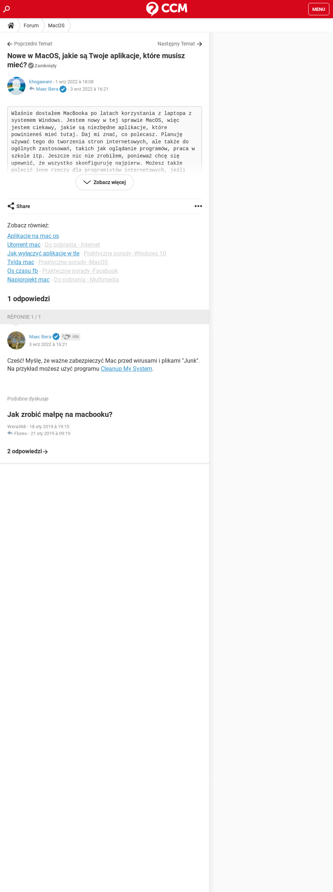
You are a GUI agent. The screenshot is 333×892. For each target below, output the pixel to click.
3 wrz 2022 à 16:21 (89, 89)
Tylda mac (20, 262)
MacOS (56, 25)
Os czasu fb (22, 270)
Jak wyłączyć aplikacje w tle (43, 253)
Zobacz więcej (109, 182)
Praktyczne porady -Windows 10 (125, 253)
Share (23, 206)
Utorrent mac (23, 244)
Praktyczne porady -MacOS (73, 262)
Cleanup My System (126, 368)
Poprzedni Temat (33, 44)
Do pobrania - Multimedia (86, 279)
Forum (31, 25)
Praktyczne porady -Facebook (80, 270)
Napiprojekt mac (28, 279)
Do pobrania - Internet (72, 244)
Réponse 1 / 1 (24, 317)
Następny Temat (176, 44)
